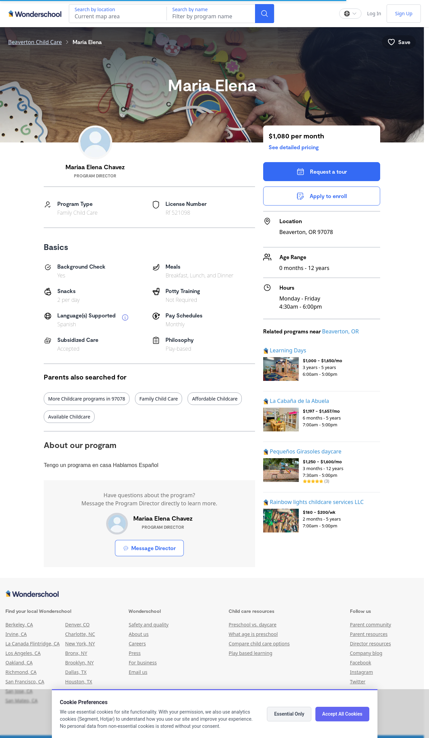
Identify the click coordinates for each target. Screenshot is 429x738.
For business (143, 662)
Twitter (358, 681)
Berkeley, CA (19, 624)
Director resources (370, 643)
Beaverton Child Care (35, 42)
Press (134, 653)
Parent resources (369, 634)
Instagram (361, 672)
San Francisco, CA (24, 681)
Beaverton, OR (340, 331)
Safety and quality (148, 624)
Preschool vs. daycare (252, 624)
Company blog (366, 653)
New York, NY (80, 643)
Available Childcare (69, 416)
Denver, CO (77, 624)
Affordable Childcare (214, 398)
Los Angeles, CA (23, 653)
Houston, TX (78, 681)
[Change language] (350, 13)
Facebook (360, 662)
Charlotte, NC (80, 634)
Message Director (149, 548)
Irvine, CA (16, 634)
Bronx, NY (76, 653)
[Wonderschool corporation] (211, 594)
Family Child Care (158, 398)
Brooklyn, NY (79, 662)
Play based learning (250, 653)
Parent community (370, 624)
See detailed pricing (294, 147)
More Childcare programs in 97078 (86, 398)
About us (139, 634)
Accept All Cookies (342, 714)
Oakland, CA (19, 662)
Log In (374, 13)
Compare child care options (259, 643)
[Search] (264, 13)
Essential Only (289, 714)
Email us (138, 672)
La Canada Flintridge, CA (32, 643)
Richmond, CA (21, 672)
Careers (137, 643)
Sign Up (403, 13)
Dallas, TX (75, 672)
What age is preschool (253, 634)
